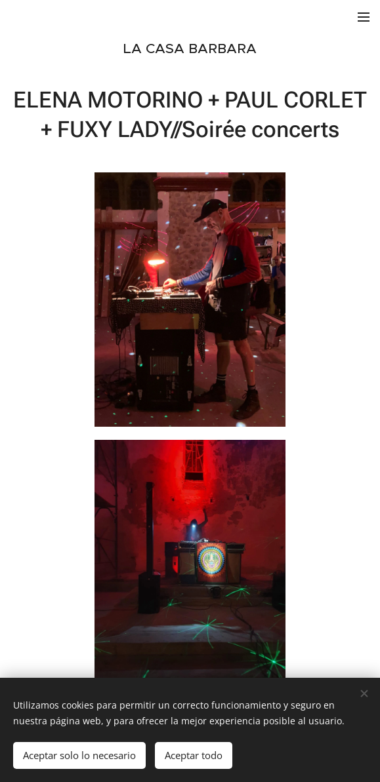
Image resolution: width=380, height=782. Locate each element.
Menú (363, 17)
